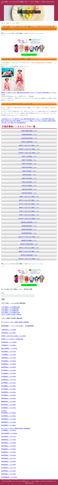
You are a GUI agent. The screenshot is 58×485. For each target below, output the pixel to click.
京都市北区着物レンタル (29, 171)
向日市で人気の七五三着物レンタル (29, 204)
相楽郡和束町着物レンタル (29, 226)
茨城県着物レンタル (8, 452)
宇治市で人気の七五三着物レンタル (29, 211)
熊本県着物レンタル (8, 425)
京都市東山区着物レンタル (29, 189)
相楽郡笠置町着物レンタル (29, 229)
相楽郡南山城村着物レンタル (29, 222)
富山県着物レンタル (8, 370)
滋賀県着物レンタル (8, 422)
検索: (2, 293)
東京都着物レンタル (8, 412)
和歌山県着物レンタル (8, 348)
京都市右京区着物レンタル (29, 178)
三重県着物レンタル (8, 329)
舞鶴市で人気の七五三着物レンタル (29, 251)
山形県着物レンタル (8, 376)
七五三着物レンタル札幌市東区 (10, 309)
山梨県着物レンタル (8, 379)
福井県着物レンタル (8, 436)
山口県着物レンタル (8, 373)
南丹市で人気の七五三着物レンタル (29, 200)
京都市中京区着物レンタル (29, 163)
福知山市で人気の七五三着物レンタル (29, 237)
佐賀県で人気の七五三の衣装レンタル (13, 336)
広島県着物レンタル (8, 395)
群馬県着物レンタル (8, 449)
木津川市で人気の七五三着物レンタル (29, 218)
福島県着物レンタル (8, 442)
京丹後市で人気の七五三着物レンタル (29, 149)
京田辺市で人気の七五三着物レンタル (29, 152)
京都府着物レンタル (8, 332)
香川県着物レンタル (8, 467)
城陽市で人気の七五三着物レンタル (29, 207)
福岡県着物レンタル (8, 439)
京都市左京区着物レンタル (29, 185)
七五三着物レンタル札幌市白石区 (10, 307)
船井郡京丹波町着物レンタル (29, 255)
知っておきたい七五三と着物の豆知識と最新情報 (15, 322)
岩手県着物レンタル (8, 389)
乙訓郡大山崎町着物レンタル (29, 142)
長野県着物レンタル (8, 458)
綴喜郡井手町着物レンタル (29, 240)
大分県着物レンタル (8, 354)
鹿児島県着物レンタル (8, 477)
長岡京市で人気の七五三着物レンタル (29, 258)
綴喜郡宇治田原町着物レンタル (29, 244)
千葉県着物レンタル (8, 345)
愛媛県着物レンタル (8, 401)
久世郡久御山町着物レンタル (29, 138)
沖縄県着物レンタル (8, 419)
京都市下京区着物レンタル (29, 160)
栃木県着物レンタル (8, 416)
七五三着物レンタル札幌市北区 (10, 310)
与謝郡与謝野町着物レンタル (29, 131)
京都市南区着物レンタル (29, 174)
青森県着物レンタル (8, 461)
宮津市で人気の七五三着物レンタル (29, 215)
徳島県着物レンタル (8, 398)
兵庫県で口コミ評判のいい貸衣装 (11, 339)
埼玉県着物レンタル (8, 351)
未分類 (4, 411)
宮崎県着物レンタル (8, 367)
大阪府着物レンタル (8, 357)
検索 (3, 299)
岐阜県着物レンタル (8, 382)
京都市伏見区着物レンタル (29, 167)
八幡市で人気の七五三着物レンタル (29, 196)
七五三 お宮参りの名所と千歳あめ (11, 314)
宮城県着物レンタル (8, 364)
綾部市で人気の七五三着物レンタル (29, 247)
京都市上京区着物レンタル (29, 156)
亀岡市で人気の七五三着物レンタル (29, 145)
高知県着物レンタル (8, 471)
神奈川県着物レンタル (8, 433)
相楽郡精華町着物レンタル (29, 233)
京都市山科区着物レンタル (29, 182)
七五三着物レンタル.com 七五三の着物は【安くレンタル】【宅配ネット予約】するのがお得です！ (30, 481)
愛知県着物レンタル (8, 404)
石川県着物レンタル (8, 430)
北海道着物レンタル (8, 342)
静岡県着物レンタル (8, 464)
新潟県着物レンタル (8, 407)
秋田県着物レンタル (8, 446)
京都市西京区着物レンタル (29, 193)
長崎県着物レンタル (8, 455)
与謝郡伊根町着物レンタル (29, 134)
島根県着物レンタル (8, 392)
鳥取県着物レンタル (8, 474)
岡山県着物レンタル (8, 386)
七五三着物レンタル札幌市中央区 (10, 312)
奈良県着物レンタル (8, 361)
